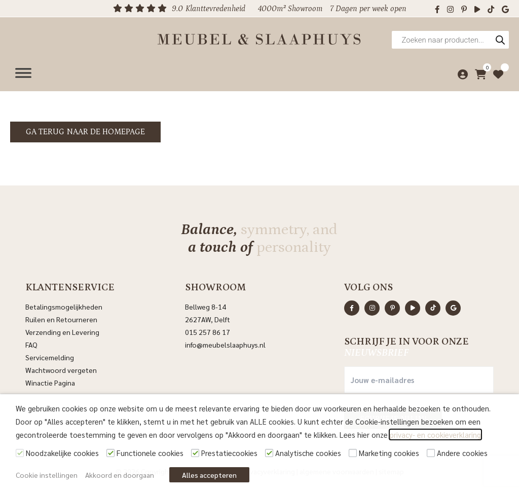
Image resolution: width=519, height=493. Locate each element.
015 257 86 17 (207, 331)
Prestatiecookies (229, 453)
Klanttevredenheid (215, 8)
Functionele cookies (150, 453)
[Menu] (23, 72)
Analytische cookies (308, 453)
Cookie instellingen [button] (47, 474)
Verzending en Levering (62, 331)
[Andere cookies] (431, 453)
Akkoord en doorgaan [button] (119, 474)
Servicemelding (49, 357)
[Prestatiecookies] (195, 453)
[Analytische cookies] (269, 453)
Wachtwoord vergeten (61, 369)
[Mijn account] (460, 72)
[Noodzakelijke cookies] (20, 453)
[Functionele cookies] (110, 453)
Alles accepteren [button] (209, 474)
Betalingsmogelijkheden (63, 306)
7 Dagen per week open (368, 8)
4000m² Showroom (290, 8)
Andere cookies (462, 453)
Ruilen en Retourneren (61, 319)
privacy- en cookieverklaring (435, 434)
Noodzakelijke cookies (62, 453)
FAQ (31, 344)
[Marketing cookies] (353, 453)
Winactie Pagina (51, 382)
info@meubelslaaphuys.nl (225, 344)
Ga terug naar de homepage (85, 131)
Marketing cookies (389, 453)
